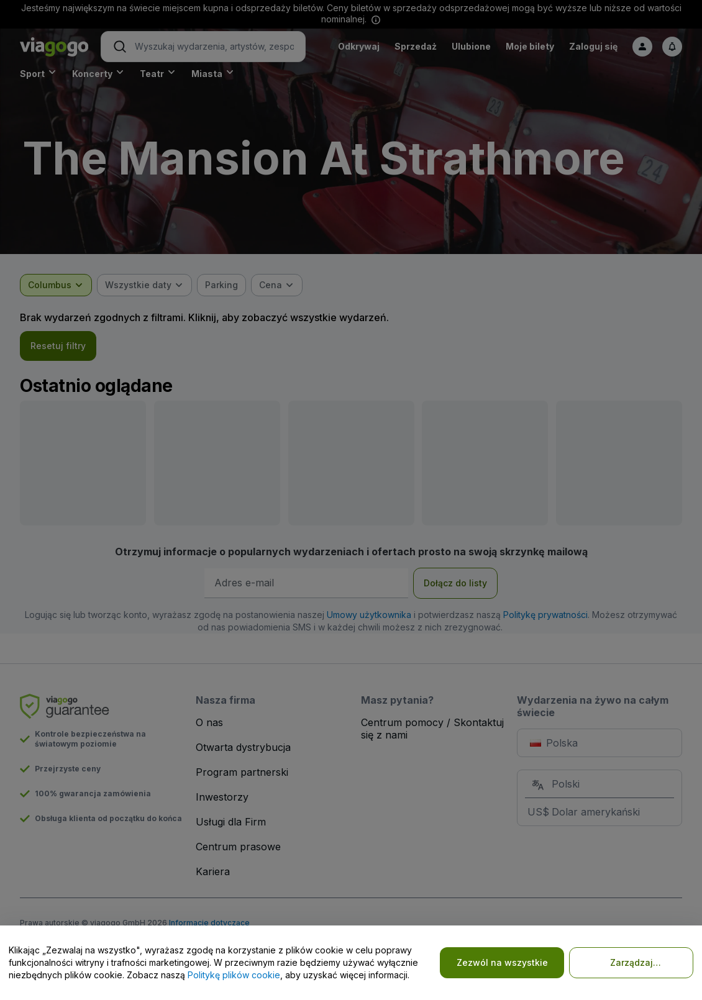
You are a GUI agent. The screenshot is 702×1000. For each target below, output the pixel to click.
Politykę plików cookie (234, 975)
